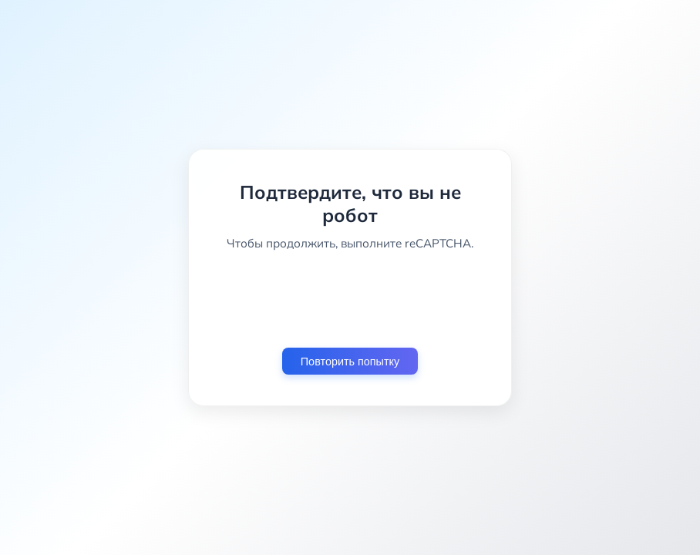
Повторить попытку (350, 361)
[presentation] (350, 299)
